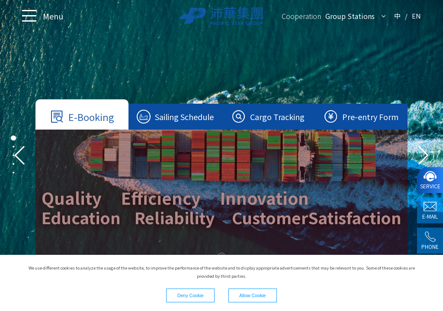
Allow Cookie (252, 295)
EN (416, 15)
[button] (423, 155)
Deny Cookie (190, 295)
